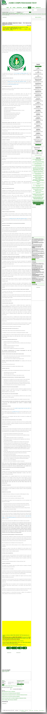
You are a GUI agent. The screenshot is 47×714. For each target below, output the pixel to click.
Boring (24, 648)
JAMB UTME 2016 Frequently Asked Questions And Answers (38, 176)
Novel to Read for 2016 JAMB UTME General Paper (38, 185)
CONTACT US (38, 7)
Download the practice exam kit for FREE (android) (38, 204)
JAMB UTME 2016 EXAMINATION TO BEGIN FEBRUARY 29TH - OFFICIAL (38, 169)
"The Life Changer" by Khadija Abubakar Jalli (21, 73)
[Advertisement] (19, 20)
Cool (20, 648)
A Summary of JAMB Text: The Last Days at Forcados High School (38, 163)
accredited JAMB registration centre (13, 84)
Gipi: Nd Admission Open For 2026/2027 (8, 693)
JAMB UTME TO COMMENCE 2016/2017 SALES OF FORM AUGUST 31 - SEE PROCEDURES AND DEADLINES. (38, 198)
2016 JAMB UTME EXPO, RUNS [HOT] (38, 167)
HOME (7, 7)
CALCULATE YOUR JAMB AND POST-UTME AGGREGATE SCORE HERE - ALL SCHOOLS (38, 200)
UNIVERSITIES (19, 7)
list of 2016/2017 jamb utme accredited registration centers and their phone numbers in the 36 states (38, 194)
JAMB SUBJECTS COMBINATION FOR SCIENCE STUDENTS (38, 178)
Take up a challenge (38, 144)
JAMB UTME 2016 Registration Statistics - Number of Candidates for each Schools (38, 188)
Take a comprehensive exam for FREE (38, 202)
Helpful (8, 648)
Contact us (24, 644)
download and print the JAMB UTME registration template (17, 81)
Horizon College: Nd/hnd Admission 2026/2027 (9, 701)
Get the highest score (38, 66)
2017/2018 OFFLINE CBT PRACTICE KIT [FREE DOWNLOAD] (38, 160)
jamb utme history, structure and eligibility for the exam (38, 190)
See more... (33, 259)
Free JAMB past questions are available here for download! (38, 173)
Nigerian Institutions (38, 17)
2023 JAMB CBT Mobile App (11, 517)
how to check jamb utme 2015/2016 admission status (38, 192)
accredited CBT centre (15, 411)
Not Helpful (14, 648)
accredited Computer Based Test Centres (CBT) (22, 408)
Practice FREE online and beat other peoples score (17, 638)
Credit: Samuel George (38, 155)
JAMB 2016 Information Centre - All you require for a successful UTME (38, 171)
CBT (10, 7)
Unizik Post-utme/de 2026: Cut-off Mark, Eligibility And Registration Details (14, 699)
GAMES (33, 7)
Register (11, 689)
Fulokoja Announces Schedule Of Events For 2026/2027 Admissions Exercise (14, 696)
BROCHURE (25, 7)
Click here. (20, 28)
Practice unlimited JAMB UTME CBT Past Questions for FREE (12, 13)
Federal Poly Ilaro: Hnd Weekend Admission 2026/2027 (11, 694)
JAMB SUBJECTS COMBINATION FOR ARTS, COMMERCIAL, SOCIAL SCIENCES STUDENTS (38, 180)
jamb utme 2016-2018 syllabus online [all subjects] (38, 183)
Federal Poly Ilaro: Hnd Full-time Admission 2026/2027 (11, 698)
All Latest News (6, 14)
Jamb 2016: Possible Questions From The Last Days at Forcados (38, 165)
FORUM (14, 7)
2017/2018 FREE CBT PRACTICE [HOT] (38, 161)
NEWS (29, 7)
